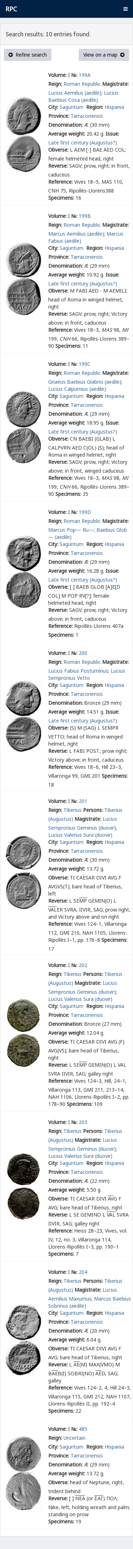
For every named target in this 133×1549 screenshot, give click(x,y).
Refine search (28, 54)
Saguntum (72, 107)
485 (83, 1428)
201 (83, 801)
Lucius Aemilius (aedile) (74, 92)
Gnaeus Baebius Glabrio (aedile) (84, 381)
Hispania (114, 107)
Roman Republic (82, 83)
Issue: (112, 133)
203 (83, 1122)
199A (84, 75)
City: (53, 107)
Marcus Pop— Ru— (71, 529)
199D (85, 512)
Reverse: (58, 165)
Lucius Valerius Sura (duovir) (80, 834)
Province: (58, 115)
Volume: (57, 75)
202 (83, 965)
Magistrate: (115, 83)
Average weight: (66, 133)
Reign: (55, 83)
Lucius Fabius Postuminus (78, 670)
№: (74, 75)
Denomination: (65, 124)
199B (85, 215)
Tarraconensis (87, 115)
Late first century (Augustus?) (82, 142)
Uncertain (74, 1437)
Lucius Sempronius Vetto (86, 674)
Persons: (93, 810)
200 (83, 653)
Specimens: (61, 197)
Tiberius (72, 810)
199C (84, 364)
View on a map (103, 54)
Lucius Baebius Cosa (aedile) (83, 96)
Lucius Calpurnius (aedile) (77, 388)
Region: (94, 107)
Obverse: (58, 149)
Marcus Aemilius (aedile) (76, 233)
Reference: (60, 181)
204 (83, 1272)
